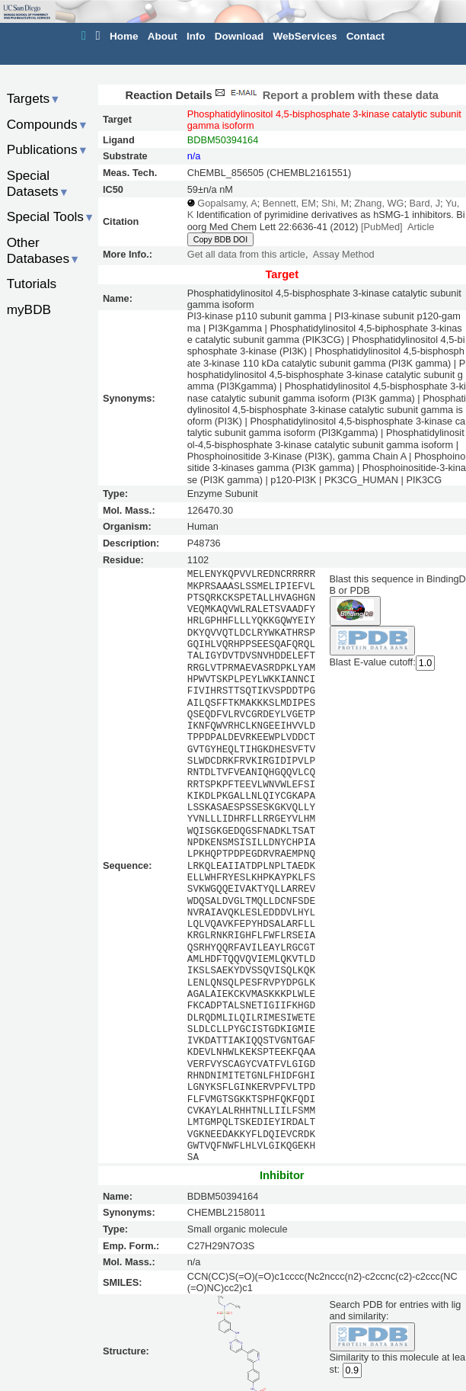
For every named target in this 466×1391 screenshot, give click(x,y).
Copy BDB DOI (220, 239)
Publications (47, 149)
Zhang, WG (379, 203)
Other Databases (44, 250)
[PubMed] (382, 226)
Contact (365, 36)
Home (124, 36)
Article (420, 226)
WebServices (305, 36)
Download (239, 36)
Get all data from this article (246, 254)
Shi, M (335, 203)
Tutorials (32, 283)
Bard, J (425, 203)
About (162, 36)
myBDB (29, 309)
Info (196, 36)
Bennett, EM (289, 203)
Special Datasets (38, 183)
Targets (34, 98)
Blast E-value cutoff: (373, 662)
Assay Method (344, 254)
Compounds (47, 124)
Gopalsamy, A (227, 203)
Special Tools (51, 216)
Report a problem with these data (325, 95)
